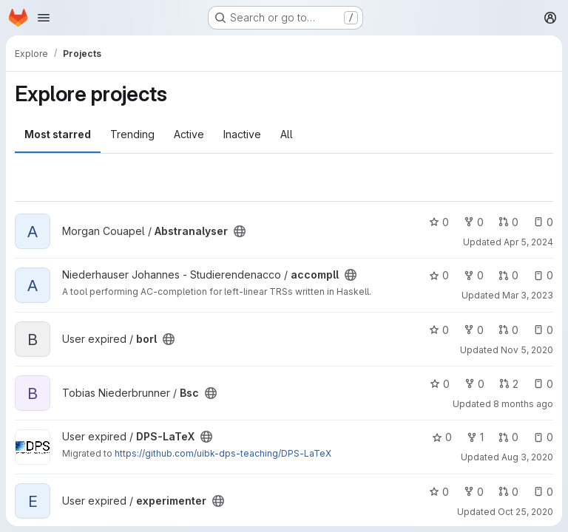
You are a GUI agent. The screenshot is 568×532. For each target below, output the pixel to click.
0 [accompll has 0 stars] (439, 275)
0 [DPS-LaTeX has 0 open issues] (543, 437)
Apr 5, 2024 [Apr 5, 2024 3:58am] (528, 242)
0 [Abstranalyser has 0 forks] (474, 222)
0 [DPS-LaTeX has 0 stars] (442, 437)
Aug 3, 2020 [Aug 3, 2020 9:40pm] (527, 457)
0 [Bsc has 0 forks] (474, 384)
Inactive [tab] (242, 134)
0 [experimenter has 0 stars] (439, 491)
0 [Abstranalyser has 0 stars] (439, 222)
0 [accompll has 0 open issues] (543, 275)
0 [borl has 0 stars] (439, 330)
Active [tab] (189, 134)
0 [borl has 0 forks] (474, 330)
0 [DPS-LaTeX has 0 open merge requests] (508, 437)
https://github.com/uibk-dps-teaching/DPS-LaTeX (223, 453)
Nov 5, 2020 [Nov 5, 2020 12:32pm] (527, 349)
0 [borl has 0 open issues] (543, 330)
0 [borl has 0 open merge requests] (508, 330)
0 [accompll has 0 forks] (474, 275)
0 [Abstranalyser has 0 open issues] (543, 222)
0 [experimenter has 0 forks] (474, 491)
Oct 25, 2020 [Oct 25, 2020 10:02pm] (525, 511)
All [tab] (286, 134)
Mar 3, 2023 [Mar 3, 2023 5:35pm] (527, 295)
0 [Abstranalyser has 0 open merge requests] (508, 222)
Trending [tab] (132, 134)
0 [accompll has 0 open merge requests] (508, 275)
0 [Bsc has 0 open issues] (543, 384)
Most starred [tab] (57, 134)
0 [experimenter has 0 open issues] (543, 491)
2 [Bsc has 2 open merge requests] (508, 384)
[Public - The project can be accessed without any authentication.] (240, 231)
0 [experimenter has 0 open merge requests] (508, 491)
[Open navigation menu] (43, 18)
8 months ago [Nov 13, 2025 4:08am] (523, 403)
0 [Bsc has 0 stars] (440, 384)
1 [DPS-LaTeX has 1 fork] (475, 437)
